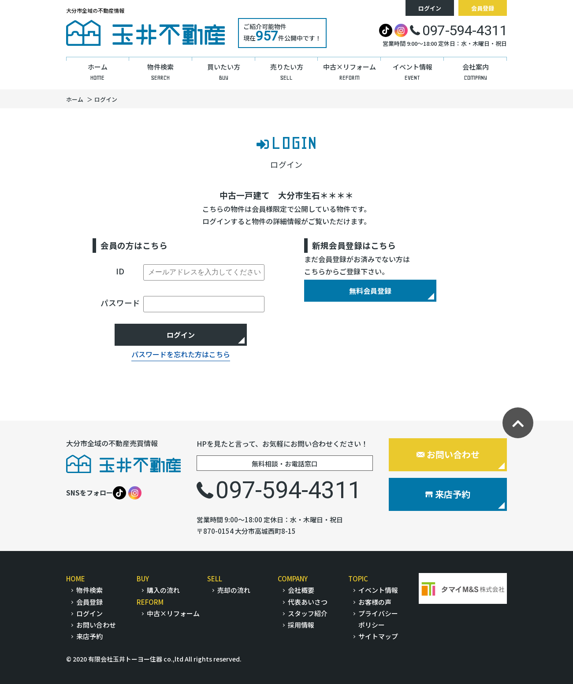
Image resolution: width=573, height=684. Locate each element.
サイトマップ (378, 636)
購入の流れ (163, 590)
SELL (214, 578)
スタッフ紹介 (307, 613)
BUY (143, 578)
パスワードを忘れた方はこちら (180, 354)
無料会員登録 (370, 290)
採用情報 (301, 624)
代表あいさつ (307, 601)
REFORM (150, 601)
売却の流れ (233, 590)
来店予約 (447, 494)
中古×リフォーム (173, 613)
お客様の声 (374, 601)
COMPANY (293, 578)
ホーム (74, 99)
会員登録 (482, 8)
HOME (75, 578)
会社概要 (301, 590)
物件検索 (89, 590)
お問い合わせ (448, 454)
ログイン (429, 8)
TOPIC (358, 578)
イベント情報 (378, 590)
